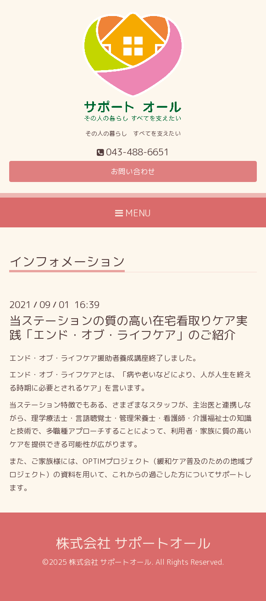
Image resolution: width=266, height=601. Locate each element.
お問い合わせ (133, 171)
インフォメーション (67, 262)
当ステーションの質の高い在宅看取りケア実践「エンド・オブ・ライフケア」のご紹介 (128, 327)
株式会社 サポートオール (133, 543)
